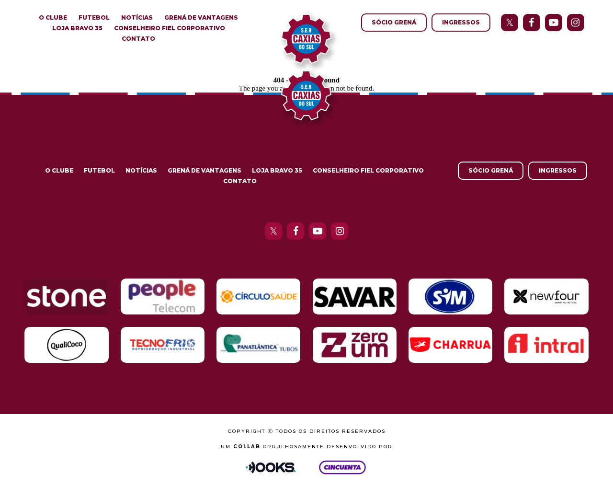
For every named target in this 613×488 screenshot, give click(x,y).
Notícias (137, 17)
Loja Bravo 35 (77, 28)
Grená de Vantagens (201, 17)
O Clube (53, 17)
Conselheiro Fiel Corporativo (169, 28)
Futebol (94, 17)
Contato (138, 38)
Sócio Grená (394, 22)
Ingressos (461, 22)
